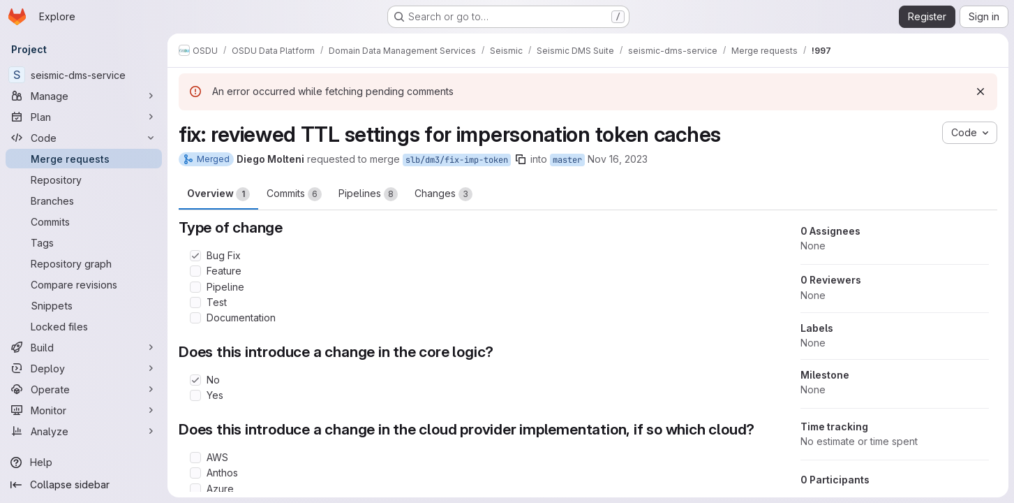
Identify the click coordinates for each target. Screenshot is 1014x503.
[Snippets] (84, 305)
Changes (443, 194)
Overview (218, 194)
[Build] (84, 347)
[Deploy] (84, 368)
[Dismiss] (980, 91)
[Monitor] (84, 410)
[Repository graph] (84, 263)
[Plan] (84, 116)
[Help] (84, 462)
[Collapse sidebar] (84, 485)
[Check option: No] (195, 380)
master (567, 160)
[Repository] (84, 179)
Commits (294, 194)
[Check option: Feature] (195, 271)
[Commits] (84, 221)
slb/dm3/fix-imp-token (456, 160)
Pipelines (368, 194)
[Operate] (84, 389)
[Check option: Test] (195, 302)
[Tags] (84, 242)
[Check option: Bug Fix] (195, 255)
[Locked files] (84, 326)
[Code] (84, 137)
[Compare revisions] (84, 284)
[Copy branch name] (520, 159)
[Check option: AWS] (195, 457)
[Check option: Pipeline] (195, 287)
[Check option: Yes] (195, 395)
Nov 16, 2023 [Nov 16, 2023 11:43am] (618, 159)
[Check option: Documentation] (195, 317)
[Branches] (84, 200)
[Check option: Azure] (195, 489)
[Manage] (84, 95)
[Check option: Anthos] (195, 473)
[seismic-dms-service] (84, 75)
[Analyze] (84, 431)
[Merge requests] (84, 158)
